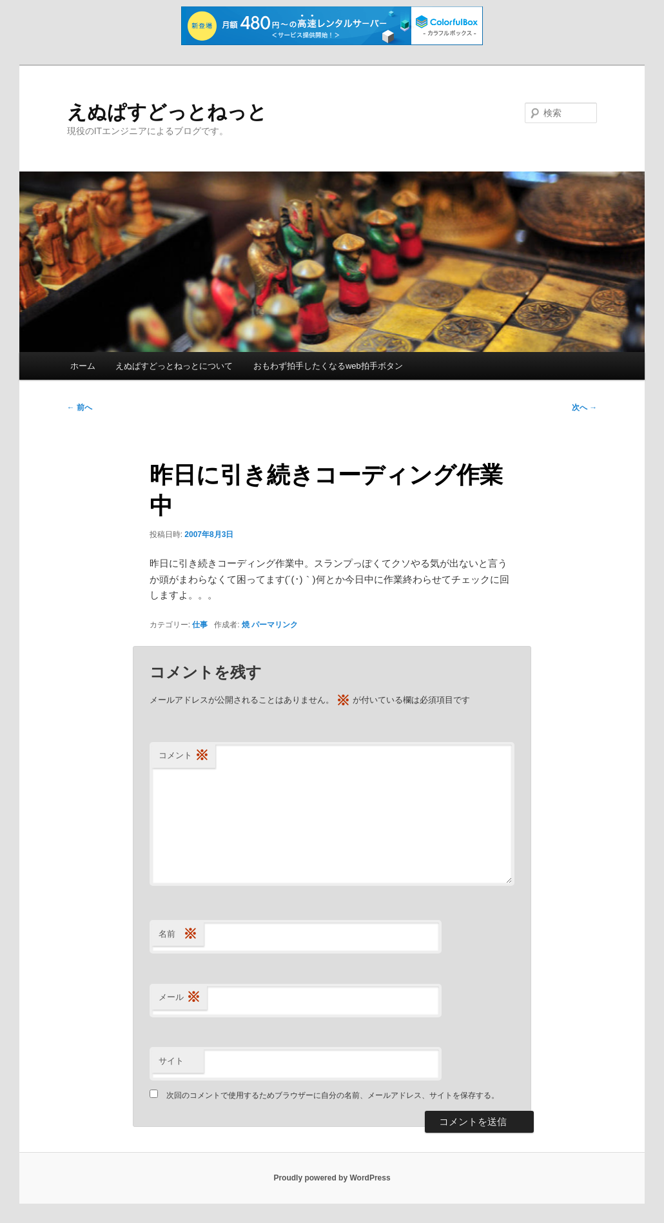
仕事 (200, 624)
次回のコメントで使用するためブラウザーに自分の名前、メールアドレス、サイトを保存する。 (332, 1095)
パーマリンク (274, 624)
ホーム (82, 366)
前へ (79, 407)
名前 (178, 934)
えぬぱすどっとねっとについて (174, 366)
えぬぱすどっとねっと (167, 111)
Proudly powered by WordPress (331, 1177)
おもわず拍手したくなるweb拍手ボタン (328, 366)
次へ (584, 407)
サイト (171, 1061)
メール (179, 997)
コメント (184, 756)
